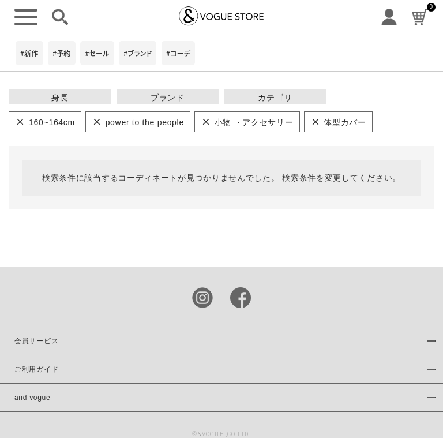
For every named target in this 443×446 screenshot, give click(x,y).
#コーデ (178, 53)
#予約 (61, 53)
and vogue (32, 397)
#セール (97, 53)
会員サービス (36, 341)
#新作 (29, 53)
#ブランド (137, 53)
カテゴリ (275, 97)
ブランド (168, 97)
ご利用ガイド (36, 369)
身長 (59, 97)
